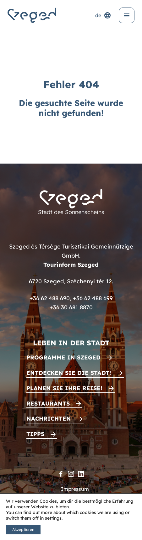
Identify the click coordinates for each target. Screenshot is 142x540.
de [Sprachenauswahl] (103, 15)
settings (53, 518)
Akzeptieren (23, 529)
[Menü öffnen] (126, 15)
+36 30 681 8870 (71, 307)
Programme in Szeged (63, 357)
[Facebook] (61, 474)
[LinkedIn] (81, 474)
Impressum (75, 489)
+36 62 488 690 (50, 298)
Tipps (35, 434)
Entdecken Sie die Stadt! (68, 372)
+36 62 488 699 (93, 298)
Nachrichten (48, 418)
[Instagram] (71, 474)
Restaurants (48, 403)
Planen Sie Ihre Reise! (64, 388)
